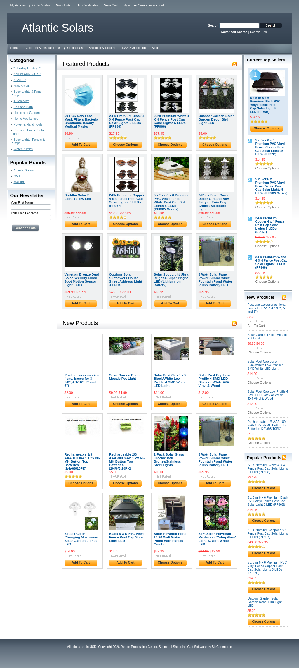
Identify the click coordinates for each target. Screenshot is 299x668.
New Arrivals (22, 85)
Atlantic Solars (24, 170)
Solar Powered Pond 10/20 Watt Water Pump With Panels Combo (170, 539)
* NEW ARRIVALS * (27, 74)
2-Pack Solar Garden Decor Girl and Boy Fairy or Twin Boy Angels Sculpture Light (215, 202)
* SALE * (20, 80)
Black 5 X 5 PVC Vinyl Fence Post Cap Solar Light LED (126, 537)
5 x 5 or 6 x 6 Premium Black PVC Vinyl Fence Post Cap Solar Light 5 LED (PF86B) (265, 105)
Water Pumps (23, 149)
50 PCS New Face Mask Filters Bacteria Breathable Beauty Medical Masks (81, 121)
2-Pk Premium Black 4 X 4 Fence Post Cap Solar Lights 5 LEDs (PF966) (127, 121)
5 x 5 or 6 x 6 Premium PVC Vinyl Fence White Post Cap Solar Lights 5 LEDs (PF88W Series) (172, 202)
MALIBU (20, 182)
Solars (57, 27)
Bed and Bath (23, 107)
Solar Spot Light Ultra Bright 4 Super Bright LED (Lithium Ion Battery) (171, 280)
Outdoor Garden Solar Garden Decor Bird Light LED (216, 119)
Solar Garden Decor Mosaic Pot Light (125, 376)
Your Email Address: (25, 213)
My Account (18, 5)
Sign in (128, 5)
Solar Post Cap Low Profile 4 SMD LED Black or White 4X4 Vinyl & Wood (214, 380)
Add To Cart (81, 144)
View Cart (111, 5)
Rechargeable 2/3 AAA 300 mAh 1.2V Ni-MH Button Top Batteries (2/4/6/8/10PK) (127, 461)
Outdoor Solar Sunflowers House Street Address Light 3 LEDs (125, 280)
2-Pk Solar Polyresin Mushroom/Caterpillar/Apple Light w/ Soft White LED (221, 539)
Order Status (41, 5)
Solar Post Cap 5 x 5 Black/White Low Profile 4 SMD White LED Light (170, 380)
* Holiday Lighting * (27, 68)
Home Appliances (26, 118)
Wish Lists (63, 5)
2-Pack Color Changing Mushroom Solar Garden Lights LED (81, 539)
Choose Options (125, 144)
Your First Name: (22, 202)
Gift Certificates (87, 5)
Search (213, 25)
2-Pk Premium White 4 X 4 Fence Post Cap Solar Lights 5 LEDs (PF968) (171, 121)
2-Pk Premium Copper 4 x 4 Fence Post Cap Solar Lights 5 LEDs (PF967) (127, 200)
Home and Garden (27, 112)
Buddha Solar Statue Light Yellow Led (81, 196)
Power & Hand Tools (28, 124)
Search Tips (258, 32)
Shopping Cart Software (189, 646)
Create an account (151, 5)
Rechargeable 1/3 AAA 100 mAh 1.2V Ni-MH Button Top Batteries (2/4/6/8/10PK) (82, 461)
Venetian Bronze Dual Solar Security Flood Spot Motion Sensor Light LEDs (82, 280)
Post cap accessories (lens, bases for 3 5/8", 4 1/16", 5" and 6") (82, 380)
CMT (17, 176)
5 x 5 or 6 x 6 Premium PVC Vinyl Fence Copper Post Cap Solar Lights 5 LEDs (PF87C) (270, 147)
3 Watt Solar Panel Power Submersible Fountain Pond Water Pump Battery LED (215, 280)
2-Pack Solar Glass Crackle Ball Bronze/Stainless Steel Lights (169, 460)
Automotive (21, 101)
